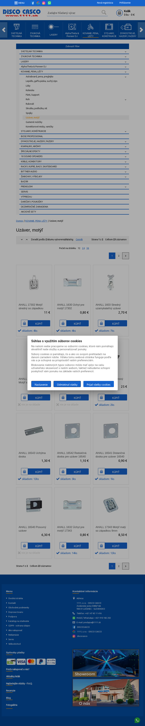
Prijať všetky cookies (98, 384)
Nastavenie (41, 384)
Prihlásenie (125, 2)
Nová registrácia (105, 2)
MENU (21, 3)
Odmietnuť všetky (67, 384)
